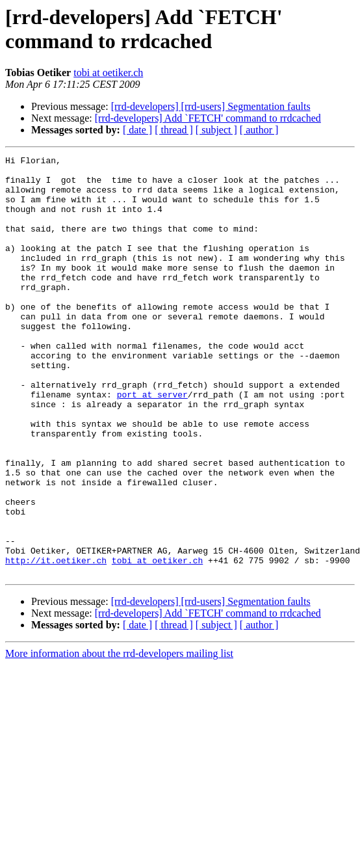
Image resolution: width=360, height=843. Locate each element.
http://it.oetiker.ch (56, 642)
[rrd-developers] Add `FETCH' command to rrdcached (208, 118)
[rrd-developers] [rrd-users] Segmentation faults (211, 106)
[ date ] (137, 129)
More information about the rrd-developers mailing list (119, 737)
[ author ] (259, 129)
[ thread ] (174, 129)
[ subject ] (216, 129)
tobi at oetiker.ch (108, 72)
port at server (152, 443)
